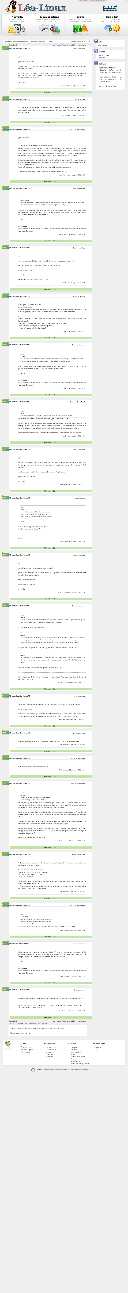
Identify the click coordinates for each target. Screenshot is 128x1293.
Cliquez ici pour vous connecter (21, 1033)
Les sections (7, 41)
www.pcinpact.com (25, 270)
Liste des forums (21, 1024)
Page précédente (67, 45)
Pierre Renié (81, 129)
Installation (74, 1047)
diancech (82, 188)
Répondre (47, 92)
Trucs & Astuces (51, 1050)
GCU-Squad (98, 0)
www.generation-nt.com (27, 477)
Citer (54, 92)
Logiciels (74, 1050)
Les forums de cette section (20, 41)
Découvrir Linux (51, 1047)
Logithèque (49, 1054)
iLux (83, 99)
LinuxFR (92, 0)
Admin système (76, 1052)
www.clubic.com (24, 138)
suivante (87, 41)
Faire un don (25, 1052)
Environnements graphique (80, 1063)
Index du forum (34, 1024)
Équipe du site (26, 1047)
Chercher (44, 1024)
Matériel (73, 1059)
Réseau (73, 1054)
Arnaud (82, 296)
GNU (104, 0)
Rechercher (102, 58)
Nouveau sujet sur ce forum (107, 86)
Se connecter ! (103, 45)
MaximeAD (81, 696)
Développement (76, 1061)
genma (83, 733)
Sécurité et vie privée (78, 1057)
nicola (83, 990)
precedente (80, 41)
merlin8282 (81, 854)
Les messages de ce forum (37, 41)
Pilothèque (49, 1057)
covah (83, 498)
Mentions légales (27, 1050)
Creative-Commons (83, 1069)
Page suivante (82, 45)
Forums (98, 1047)
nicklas (82, 48)
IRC (96, 1050)
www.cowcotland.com (26, 62)
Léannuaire (50, 1052)
